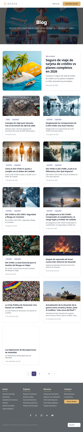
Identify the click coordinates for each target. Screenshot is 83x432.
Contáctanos (68, 397)
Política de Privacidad (30, 406)
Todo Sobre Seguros (50, 400)
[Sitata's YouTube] (52, 415)
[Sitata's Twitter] (36, 415)
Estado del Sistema (50, 406)
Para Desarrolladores (51, 403)
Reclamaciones (69, 394)
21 (49, 374)
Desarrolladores (8, 409)
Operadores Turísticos (10, 400)
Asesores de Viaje (8, 394)
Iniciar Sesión (71, 401)
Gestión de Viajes (8, 406)
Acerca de (56, 4)
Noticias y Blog (28, 397)
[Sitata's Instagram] (41, 415)
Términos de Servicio (30, 403)
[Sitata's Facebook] (30, 415)
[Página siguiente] (54, 373)
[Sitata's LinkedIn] (47, 415)
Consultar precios (71, 4)
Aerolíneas (6, 397)
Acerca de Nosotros (29, 400)
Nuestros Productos (30, 394)
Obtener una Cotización (52, 397)
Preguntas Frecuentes (51, 394)
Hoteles (5, 403)
